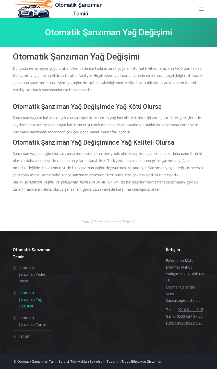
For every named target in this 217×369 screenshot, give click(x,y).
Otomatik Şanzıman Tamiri (32, 321)
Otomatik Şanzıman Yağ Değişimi (30, 299)
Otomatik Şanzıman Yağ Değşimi (113, 221)
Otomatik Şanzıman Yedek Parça (32, 274)
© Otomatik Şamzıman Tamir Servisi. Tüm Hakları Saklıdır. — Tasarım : (67, 361)
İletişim (24, 336)
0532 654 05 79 (189, 322)
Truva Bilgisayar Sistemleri (142, 361)
